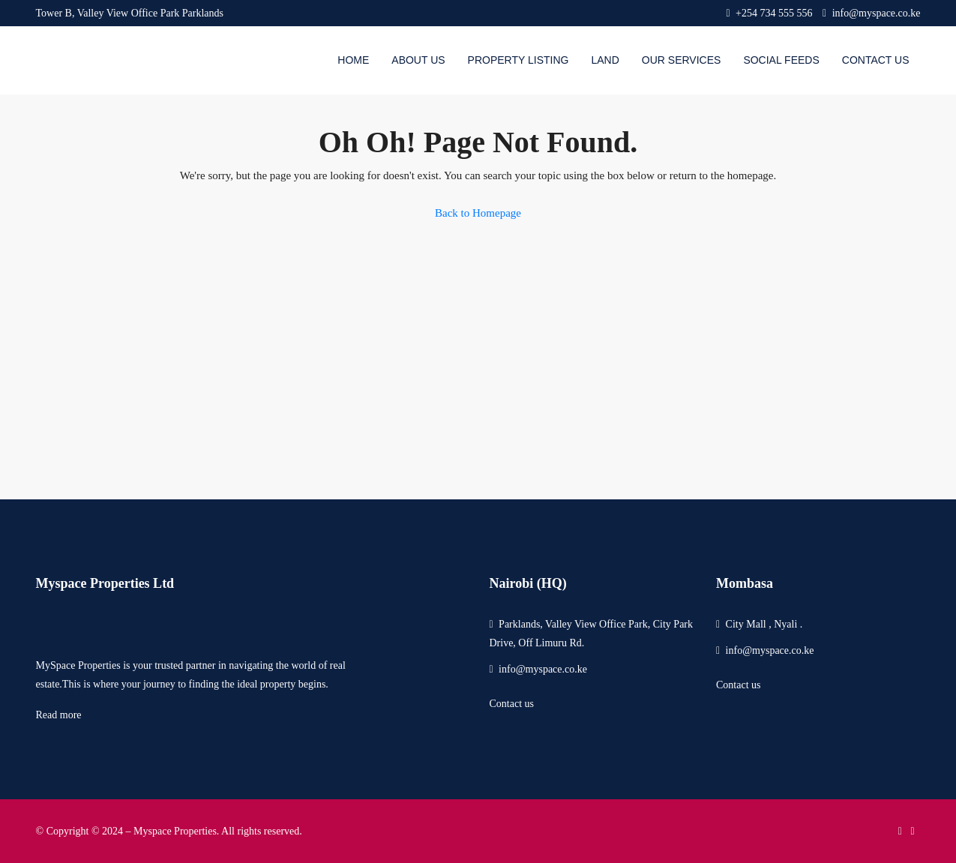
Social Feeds (781, 60)
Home (353, 60)
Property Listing (518, 60)
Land (605, 60)
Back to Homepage (478, 213)
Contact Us (876, 60)
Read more (59, 715)
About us (418, 60)
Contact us (511, 703)
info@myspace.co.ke (543, 669)
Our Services (681, 60)
